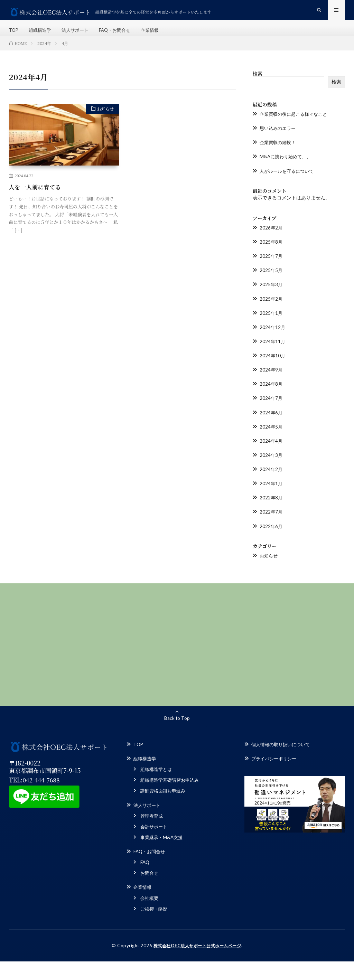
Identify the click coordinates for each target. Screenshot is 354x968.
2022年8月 (271, 505)
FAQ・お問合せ (121, 34)
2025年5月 (271, 279)
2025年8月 (271, 250)
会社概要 (150, 905)
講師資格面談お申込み (164, 798)
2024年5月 (271, 435)
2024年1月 (271, 491)
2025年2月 (271, 307)
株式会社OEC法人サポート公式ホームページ (197, 952)
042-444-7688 (42, 787)
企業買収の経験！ (279, 151)
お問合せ (150, 880)
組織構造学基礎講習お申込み (171, 787)
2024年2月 (271, 477)
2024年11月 (273, 350)
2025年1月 (271, 321)
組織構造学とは (157, 777)
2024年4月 (271, 449)
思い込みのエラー (279, 137)
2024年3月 (271, 463)
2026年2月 (271, 236)
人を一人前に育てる (38, 195)
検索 (257, 82)
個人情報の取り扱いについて (282, 752)
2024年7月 (271, 406)
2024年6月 (271, 420)
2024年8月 (271, 392)
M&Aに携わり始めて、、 (287, 165)
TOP (14, 34)
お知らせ (103, 118)
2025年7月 (271, 264)
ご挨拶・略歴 (154, 916)
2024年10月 (273, 364)
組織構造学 (42, 34)
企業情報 (157, 34)
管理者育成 (152, 823)
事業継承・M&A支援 (162, 844)
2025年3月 (271, 293)
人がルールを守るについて (289, 179)
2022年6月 (271, 534)
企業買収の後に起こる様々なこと (296, 123)
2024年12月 (273, 335)
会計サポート (154, 834)
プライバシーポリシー (275, 766)
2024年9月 (271, 378)
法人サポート (78, 34)
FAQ (145, 869)
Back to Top (177, 726)
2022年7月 (271, 520)
